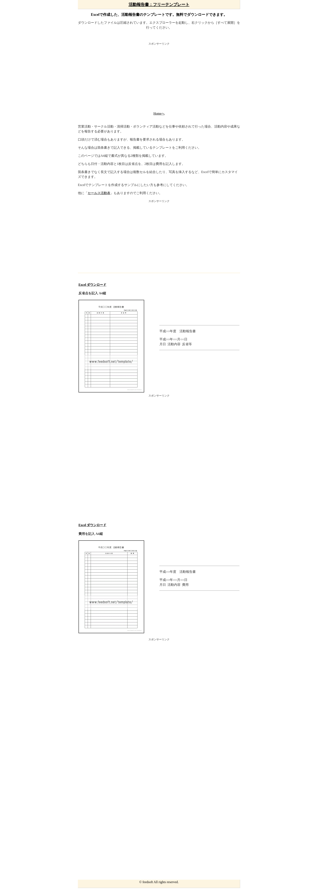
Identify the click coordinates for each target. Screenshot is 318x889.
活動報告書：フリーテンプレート (159, 4)
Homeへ (158, 113)
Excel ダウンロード (92, 284)
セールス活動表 (99, 193)
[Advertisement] (159, 77)
